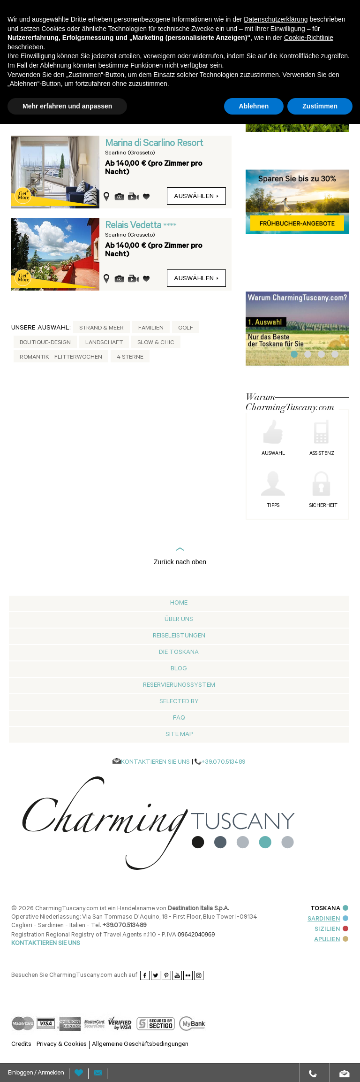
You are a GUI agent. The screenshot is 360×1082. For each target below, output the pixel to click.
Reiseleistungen (179, 636)
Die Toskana (179, 652)
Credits (21, 1044)
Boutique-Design (45, 343)
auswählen (196, 197)
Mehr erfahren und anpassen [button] (67, 106)
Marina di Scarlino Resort (154, 144)
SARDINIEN (328, 919)
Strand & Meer (101, 328)
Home (179, 603)
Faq (179, 718)
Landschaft (104, 343)
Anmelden (51, 1073)
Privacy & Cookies (62, 1044)
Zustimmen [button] (320, 106)
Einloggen (21, 1073)
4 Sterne (130, 357)
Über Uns (179, 619)
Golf (185, 328)
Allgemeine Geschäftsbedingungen (140, 1044)
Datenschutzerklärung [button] (276, 19)
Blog (179, 669)
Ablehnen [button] (254, 106)
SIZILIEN (331, 929)
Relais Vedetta (134, 226)
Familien (151, 328)
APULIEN (331, 940)
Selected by (179, 702)
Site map (179, 734)
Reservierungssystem (179, 685)
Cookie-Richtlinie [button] (308, 37)
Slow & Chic (155, 343)
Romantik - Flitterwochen (61, 357)
